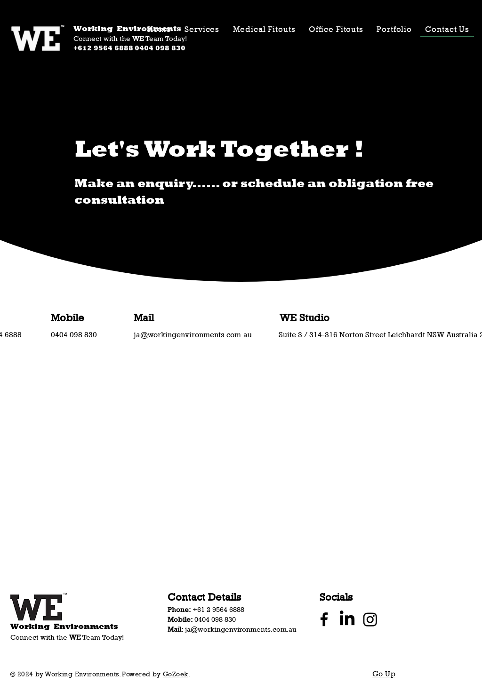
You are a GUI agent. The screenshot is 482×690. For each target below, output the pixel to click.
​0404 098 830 (74, 334)
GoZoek (175, 674)
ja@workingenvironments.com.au (193, 334)
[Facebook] (324, 619)
